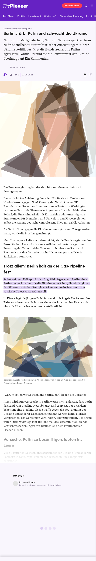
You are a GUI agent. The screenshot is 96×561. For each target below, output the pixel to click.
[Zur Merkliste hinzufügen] (90, 75)
